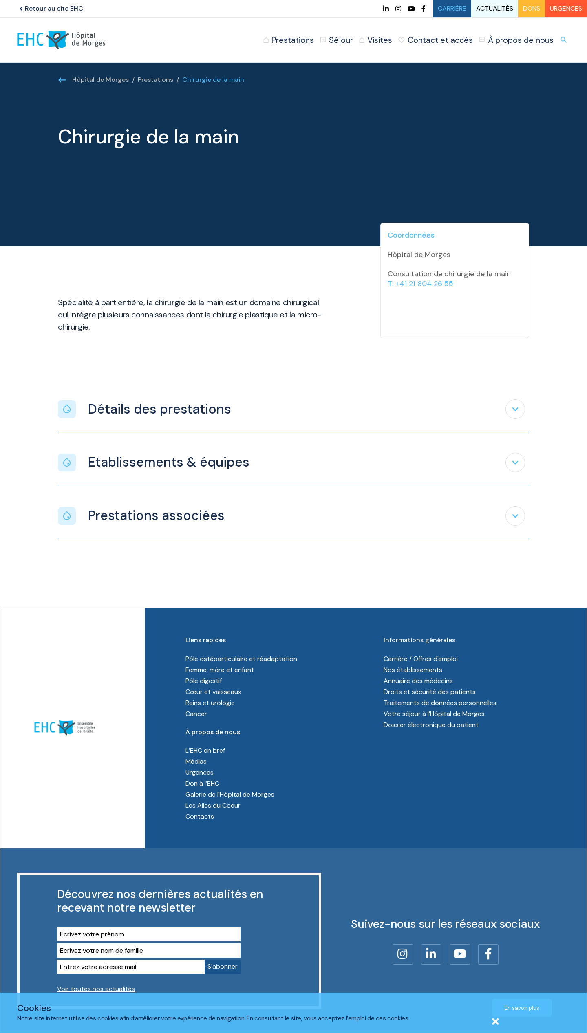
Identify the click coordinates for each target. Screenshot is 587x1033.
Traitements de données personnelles (440, 702)
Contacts (199, 816)
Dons (531, 8)
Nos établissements (413, 669)
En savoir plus (522, 1007)
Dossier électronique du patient (431, 724)
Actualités (494, 8)
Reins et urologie (210, 702)
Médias (196, 761)
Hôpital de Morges (100, 79)
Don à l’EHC (202, 783)
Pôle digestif (203, 680)
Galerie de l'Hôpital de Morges (229, 794)
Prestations (155, 79)
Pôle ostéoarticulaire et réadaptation (242, 658)
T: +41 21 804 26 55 (420, 283)
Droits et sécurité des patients (430, 691)
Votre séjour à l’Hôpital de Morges (434, 713)
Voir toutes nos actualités (96, 989)
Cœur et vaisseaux (213, 691)
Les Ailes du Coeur (213, 805)
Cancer (196, 713)
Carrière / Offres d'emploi (421, 658)
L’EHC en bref (205, 750)
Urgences (566, 8)
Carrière (452, 8)
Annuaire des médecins (418, 680)
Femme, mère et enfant (220, 669)
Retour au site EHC (50, 8)
